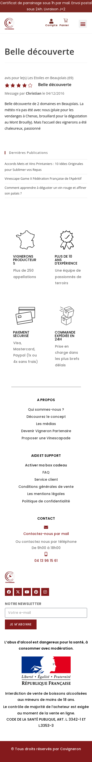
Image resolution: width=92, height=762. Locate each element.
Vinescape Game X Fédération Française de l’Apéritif (43, 178)
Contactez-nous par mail (46, 533)
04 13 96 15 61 (46, 560)
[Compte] (51, 21)
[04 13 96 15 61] (46, 554)
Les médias (46, 423)
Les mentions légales (46, 493)
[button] (83, 24)
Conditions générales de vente (46, 486)
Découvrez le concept (46, 416)
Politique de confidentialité (46, 501)
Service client (46, 479)
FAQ (46, 472)
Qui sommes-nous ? (46, 409)
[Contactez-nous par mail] (46, 527)
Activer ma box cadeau (46, 465)
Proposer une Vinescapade (46, 438)
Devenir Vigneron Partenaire (46, 430)
